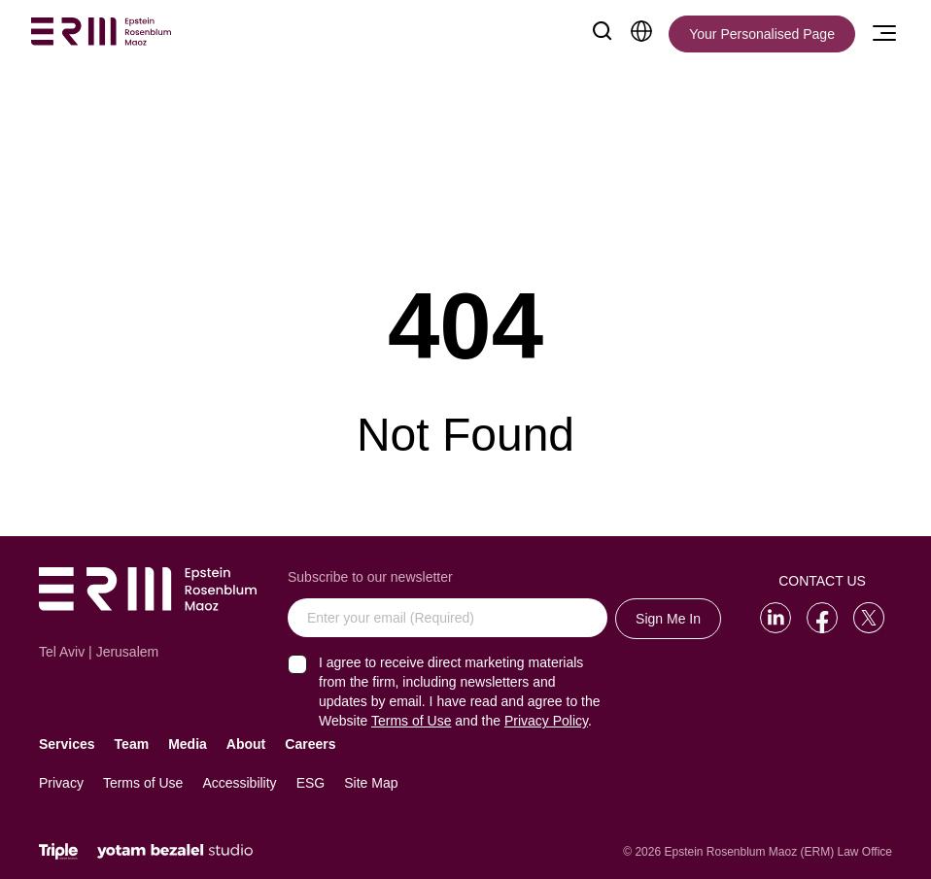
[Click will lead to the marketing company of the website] (58, 851)
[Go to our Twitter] (868, 617)
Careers (310, 744)
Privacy (61, 783)
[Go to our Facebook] (822, 617)
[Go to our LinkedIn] (775, 617)
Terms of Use (143, 783)
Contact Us (822, 581)
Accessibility (239, 783)
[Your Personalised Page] (762, 34)
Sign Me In (668, 618)
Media (187, 744)
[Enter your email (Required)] (447, 617)
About (245, 744)
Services (67, 744)
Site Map (370, 783)
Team (132, 744)
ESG (311, 783)
